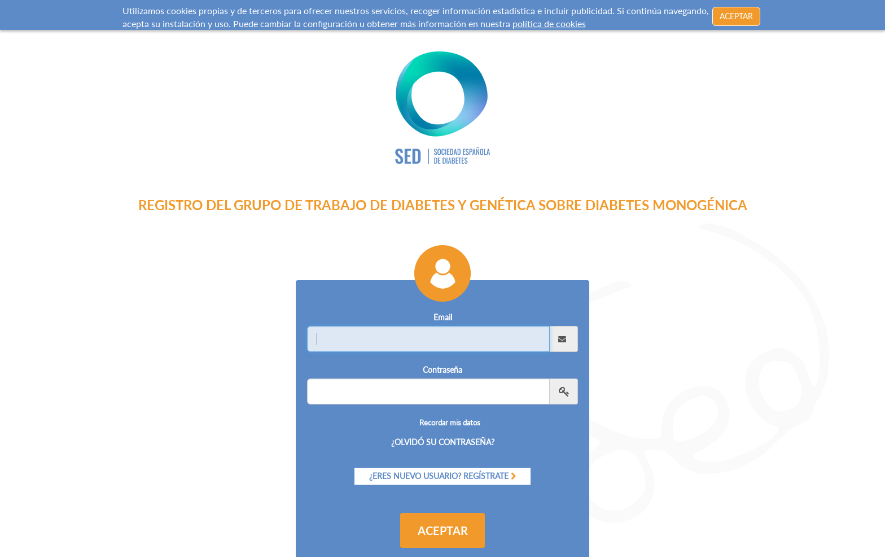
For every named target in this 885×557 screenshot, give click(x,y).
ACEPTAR (736, 14)
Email (442, 305)
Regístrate (486, 463)
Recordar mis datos (449, 410)
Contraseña (442, 357)
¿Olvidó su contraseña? (442, 429)
